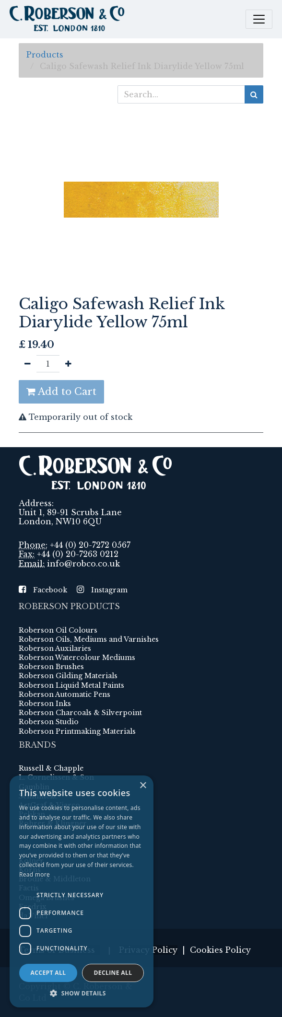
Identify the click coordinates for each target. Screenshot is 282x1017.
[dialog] (81, 891)
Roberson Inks (45, 703)
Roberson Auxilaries (55, 648)
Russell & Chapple (51, 768)
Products (44, 54)
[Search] (254, 94)
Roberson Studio (49, 721)
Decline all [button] (113, 973)
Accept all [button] (48, 973)
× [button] (142, 785)
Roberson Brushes (51, 666)
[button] (81, 993)
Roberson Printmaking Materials (77, 731)
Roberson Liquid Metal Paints (71, 685)
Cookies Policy (220, 950)
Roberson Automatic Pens (64, 694)
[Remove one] (27, 363)
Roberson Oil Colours (58, 630)
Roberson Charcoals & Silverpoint (80, 712)
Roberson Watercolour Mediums (77, 657)
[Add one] (68, 363)
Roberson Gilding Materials (68, 675)
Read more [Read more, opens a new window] (34, 874)
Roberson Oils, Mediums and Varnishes (89, 639)
